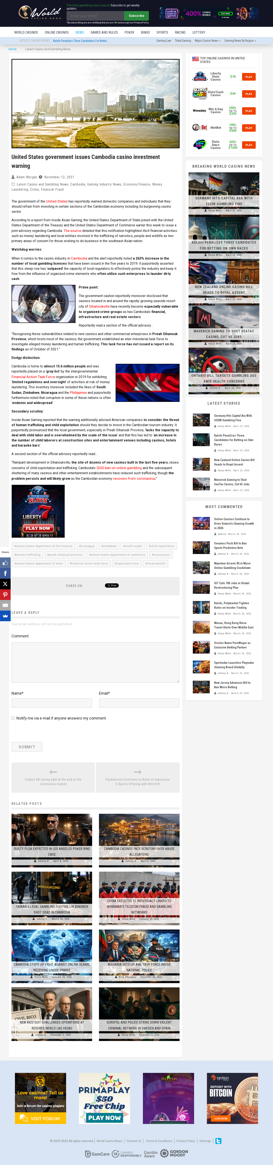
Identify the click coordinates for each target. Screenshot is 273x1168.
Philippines (78, 390)
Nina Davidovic (127, 979)
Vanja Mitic (128, 922)
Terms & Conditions (159, 1143)
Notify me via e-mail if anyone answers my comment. (59, 721)
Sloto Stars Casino (216, 145)
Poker (129, 32)
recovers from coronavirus (132, 475)
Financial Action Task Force (32, 375)
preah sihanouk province (66, 551)
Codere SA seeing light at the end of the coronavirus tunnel (53, 784)
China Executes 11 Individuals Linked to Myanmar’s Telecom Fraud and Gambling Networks (139, 909)
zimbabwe (110, 542)
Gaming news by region (239, 41)
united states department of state (39, 560)
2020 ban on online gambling (117, 465)
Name (17, 696)
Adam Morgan (26, 178)
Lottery (198, 32)
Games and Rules (104, 32)
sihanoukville (156, 560)
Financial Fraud (52, 190)
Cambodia (77, 185)
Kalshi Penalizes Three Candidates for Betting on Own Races (89, 41)
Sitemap (205, 1143)
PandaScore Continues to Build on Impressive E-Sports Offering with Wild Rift (138, 784)
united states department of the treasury (44, 542)
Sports (162, 32)
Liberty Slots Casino (216, 77)
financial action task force (89, 560)
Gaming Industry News (104, 185)
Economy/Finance (136, 185)
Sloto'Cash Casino (216, 94)
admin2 (222, 534)
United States (56, 201)
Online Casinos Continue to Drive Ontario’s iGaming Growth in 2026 (234, 524)
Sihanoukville (100, 305)
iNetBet (215, 128)
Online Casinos (57, 32)
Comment (20, 633)
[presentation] (41, 735)
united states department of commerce (118, 551)
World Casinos (26, 32)
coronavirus (162, 551)
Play (248, 77)
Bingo (145, 32)
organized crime (127, 560)
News (80, 32)
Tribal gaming (183, 41)
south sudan (133, 542)
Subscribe (136, 16)
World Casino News (109, 1143)
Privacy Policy (186, 1143)
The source (72, 230)
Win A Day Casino (216, 111)
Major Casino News (206, 41)
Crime (34, 190)
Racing (180, 32)
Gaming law (163, 41)
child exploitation (162, 542)
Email (104, 696)
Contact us (134, 1143)
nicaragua (88, 542)
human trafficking (28, 551)
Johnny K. (43, 864)
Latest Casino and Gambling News (42, 185)
